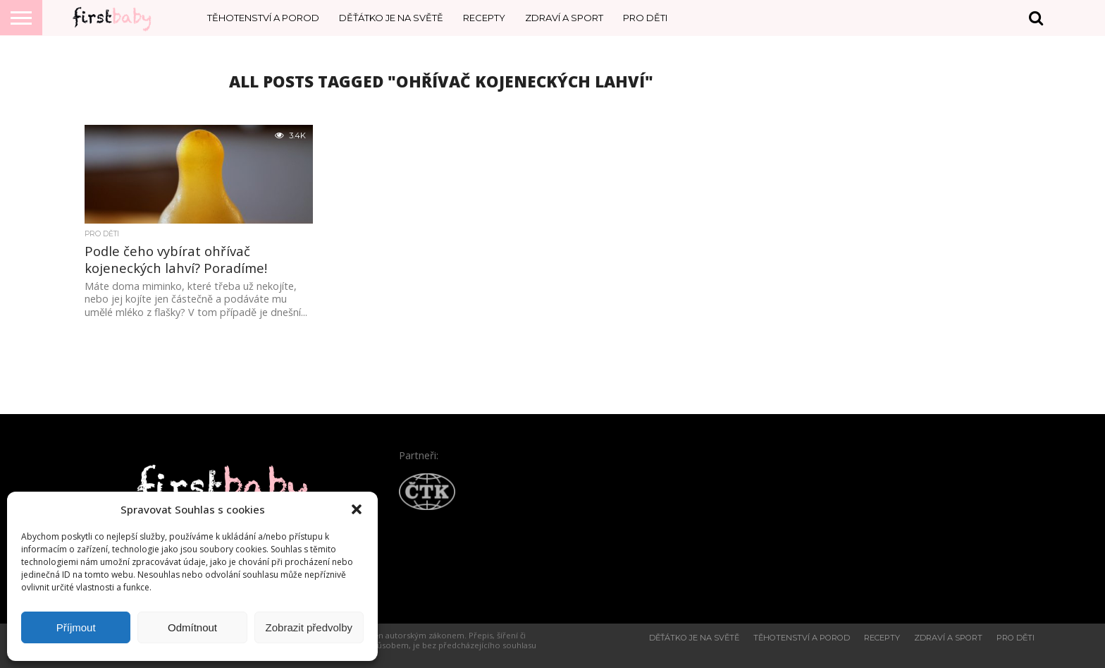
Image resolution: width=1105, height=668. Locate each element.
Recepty (484, 17)
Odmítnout (192, 627)
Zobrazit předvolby (309, 627)
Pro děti (645, 17)
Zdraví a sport (564, 17)
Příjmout (76, 627)
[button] (357, 509)
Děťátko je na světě (391, 17)
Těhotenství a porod (263, 17)
